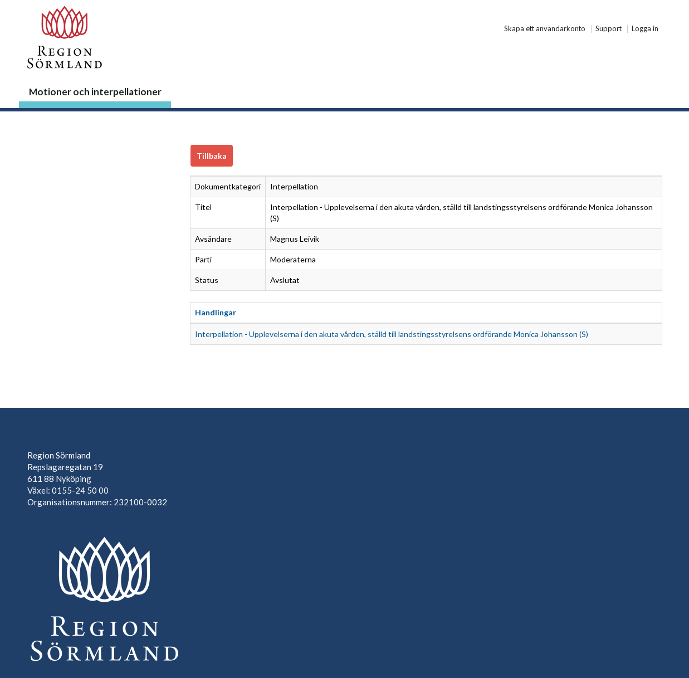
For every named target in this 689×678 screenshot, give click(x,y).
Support (608, 29)
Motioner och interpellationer (95, 91)
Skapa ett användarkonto (544, 29)
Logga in (645, 29)
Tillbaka (212, 155)
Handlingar (215, 312)
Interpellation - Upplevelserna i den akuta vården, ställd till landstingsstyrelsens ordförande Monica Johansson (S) (391, 334)
